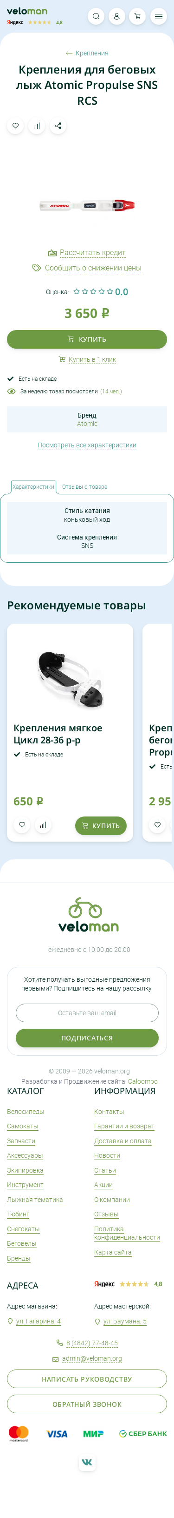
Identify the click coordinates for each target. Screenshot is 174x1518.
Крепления (87, 53)
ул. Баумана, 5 (125, 1320)
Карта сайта (113, 1252)
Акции (103, 1184)
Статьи (105, 1170)
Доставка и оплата (123, 1140)
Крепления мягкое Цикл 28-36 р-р (58, 734)
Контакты (109, 1111)
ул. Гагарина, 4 (38, 1320)
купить (87, 339)
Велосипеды (26, 1111)
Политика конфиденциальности (127, 1232)
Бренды (19, 1258)
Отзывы (106, 1213)
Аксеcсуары (25, 1155)
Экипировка (25, 1170)
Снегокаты (23, 1228)
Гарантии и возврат (124, 1125)
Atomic (87, 423)
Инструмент (25, 1184)
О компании (112, 1199)
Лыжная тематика (35, 1199)
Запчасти (21, 1140)
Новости (107, 1155)
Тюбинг (18, 1213)
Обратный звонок (87, 1404)
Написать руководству (87, 1379)
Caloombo (143, 1081)
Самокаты (23, 1125)
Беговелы (22, 1243)
